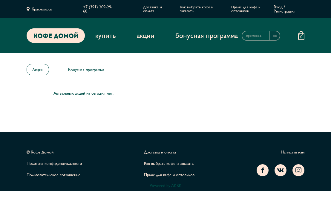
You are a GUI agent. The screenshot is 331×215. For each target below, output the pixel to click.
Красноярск (42, 9)
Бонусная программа (206, 35)
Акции (145, 35)
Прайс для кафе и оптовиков (245, 9)
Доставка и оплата (152, 9)
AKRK (176, 185)
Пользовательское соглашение (53, 174)
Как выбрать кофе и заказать (196, 9)
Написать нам (292, 152)
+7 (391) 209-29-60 (98, 9)
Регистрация (284, 11)
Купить (105, 35)
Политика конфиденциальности (54, 163)
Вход (278, 6)
